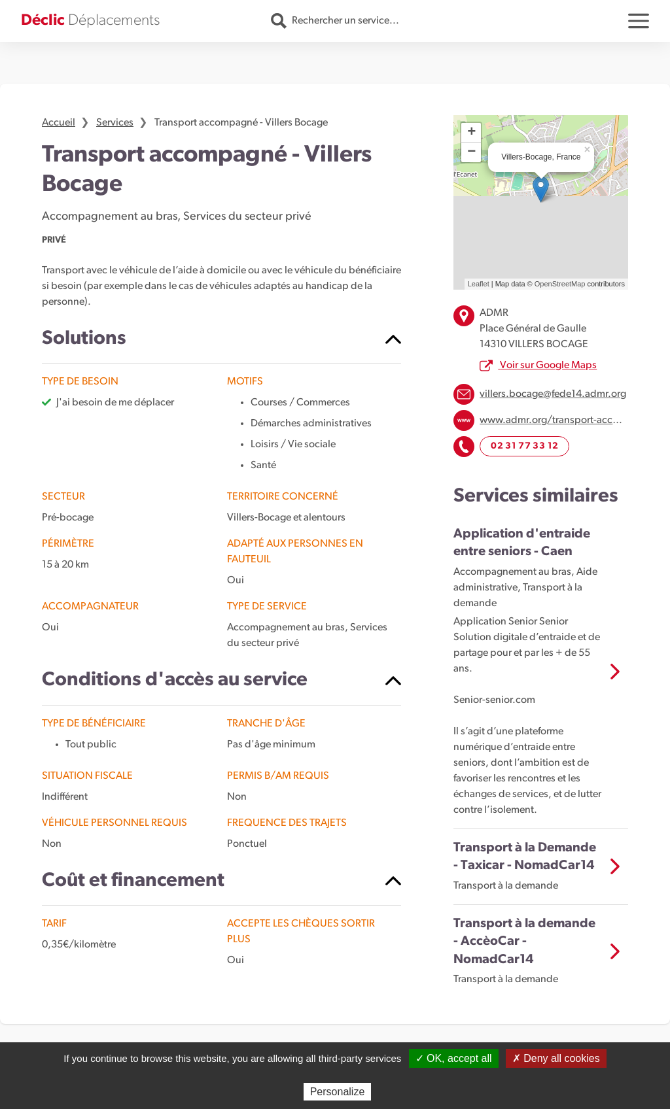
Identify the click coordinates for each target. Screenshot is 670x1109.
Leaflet (478, 284)
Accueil (58, 123)
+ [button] (471, 133)
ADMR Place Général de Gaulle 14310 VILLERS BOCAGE (534, 329)
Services (114, 123)
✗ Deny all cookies (556, 1058)
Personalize (337, 1091)
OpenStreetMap (560, 284)
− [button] (471, 152)
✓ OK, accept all (453, 1058)
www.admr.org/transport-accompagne (568, 420)
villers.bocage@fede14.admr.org (553, 394)
